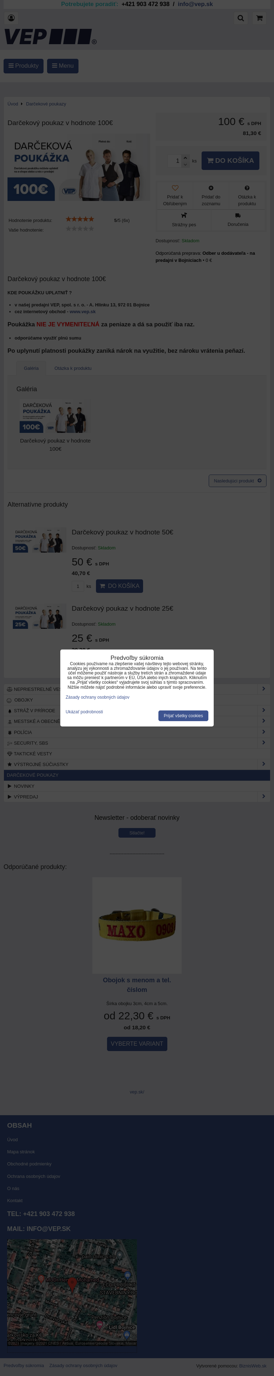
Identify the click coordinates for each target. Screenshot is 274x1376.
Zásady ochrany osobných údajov (98, 697)
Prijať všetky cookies (183, 715)
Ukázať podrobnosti (84, 712)
